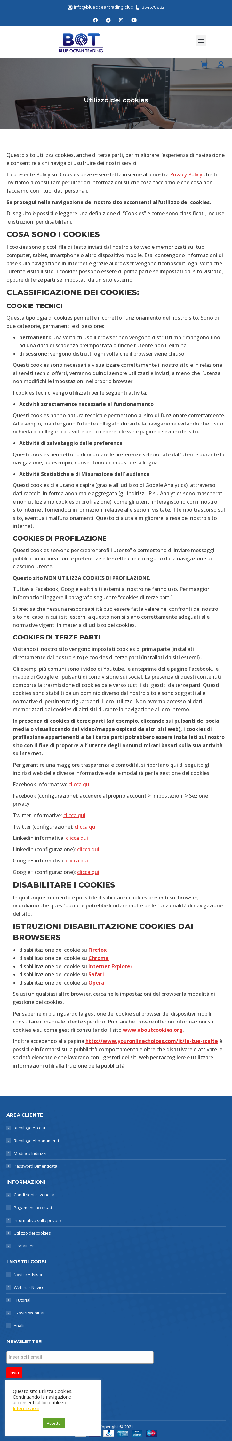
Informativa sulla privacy (37, 1220)
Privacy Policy (186, 174)
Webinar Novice (29, 1287)
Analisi (20, 1325)
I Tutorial (22, 1300)
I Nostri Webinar (29, 1313)
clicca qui (79, 784)
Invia (14, 1372)
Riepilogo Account (31, 1128)
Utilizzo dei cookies (32, 1233)
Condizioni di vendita (34, 1195)
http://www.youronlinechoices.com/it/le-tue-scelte (151, 1041)
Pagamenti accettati (33, 1207)
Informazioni (26, 1408)
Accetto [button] (54, 1423)
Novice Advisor (28, 1274)
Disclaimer (24, 1246)
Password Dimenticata (35, 1166)
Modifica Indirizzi (30, 1153)
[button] (201, 40)
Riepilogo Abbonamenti (36, 1140)
